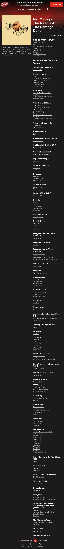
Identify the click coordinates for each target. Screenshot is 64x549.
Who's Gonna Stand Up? (40, 497)
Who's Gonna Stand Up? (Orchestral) (44, 499)
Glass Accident (37, 423)
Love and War (37, 337)
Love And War (37, 336)
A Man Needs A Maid (39, 42)
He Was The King (38, 435)
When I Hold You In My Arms (42, 154)
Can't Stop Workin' (38, 421)
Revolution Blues (38, 409)
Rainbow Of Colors (39, 178)
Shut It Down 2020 (39, 477)
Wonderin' (36, 245)
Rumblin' (36, 341)
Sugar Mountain (38, 141)
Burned (35, 202)
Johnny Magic (37, 266)
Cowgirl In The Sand (39, 254)
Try (34, 309)
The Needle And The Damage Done (44, 359)
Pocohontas (36, 468)
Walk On (35, 414)
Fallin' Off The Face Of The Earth (43, 432)
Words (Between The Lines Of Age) (44, 56)
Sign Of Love (37, 343)
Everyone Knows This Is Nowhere (43, 257)
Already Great (37, 531)
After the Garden (38, 382)
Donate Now (57, 4)
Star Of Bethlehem (38, 127)
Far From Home (38, 434)
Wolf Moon (36, 524)
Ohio (34, 225)
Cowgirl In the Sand (39, 368)
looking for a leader (39, 391)
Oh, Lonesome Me (39, 111)
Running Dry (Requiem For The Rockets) (45, 259)
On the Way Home (38, 514)
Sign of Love (37, 347)
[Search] (47, 9)
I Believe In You (37, 109)
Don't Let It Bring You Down (41, 107)
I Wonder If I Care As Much (41, 80)
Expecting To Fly (38, 217)
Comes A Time (37, 187)
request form (8, 55)
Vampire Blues (37, 412)
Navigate (19, 9)
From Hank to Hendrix (39, 292)
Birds (34, 134)
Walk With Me (37, 349)
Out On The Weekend (39, 54)
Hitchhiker (36, 303)
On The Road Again (39, 84)
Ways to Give (31, 9)
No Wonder (36, 443)
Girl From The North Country (41, 78)
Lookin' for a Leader (39, 388)
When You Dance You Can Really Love (44, 119)
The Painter (36, 449)
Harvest (35, 48)
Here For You (37, 437)
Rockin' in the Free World (40, 273)
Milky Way (36, 176)
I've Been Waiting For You (40, 398)
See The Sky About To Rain (41, 411)
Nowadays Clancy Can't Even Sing (43, 512)
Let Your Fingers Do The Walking (43, 97)
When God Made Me (39, 453)
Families (35, 384)
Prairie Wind (36, 445)
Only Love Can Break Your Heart (42, 115)
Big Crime (36, 161)
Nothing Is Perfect (38, 98)
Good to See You (38, 484)
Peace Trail (36, 425)
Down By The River (39, 256)
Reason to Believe (38, 86)
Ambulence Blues (38, 407)
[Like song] (56, 35)
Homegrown (37, 125)
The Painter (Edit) (38, 451)
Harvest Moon (37, 280)
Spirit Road (36, 168)
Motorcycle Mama (38, 196)
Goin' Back (36, 189)
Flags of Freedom (38, 386)
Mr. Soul (35, 510)
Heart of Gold (37, 223)
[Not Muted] (18, 541)
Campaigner (36, 490)
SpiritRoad (36, 170)
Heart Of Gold (37, 50)
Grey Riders (36, 95)
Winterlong (36, 210)
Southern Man (37, 206)
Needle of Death (38, 82)
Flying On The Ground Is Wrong (42, 93)
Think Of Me (37, 180)
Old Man (35, 52)
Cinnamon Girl (37, 70)
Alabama (35, 44)
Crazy (34, 77)
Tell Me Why (37, 117)
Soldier (35, 327)
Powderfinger (37, 470)
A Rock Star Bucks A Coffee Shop (43, 522)
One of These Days (39, 296)
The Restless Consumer (40, 389)
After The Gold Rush (39, 105)
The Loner (36, 400)
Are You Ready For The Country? (42, 46)
